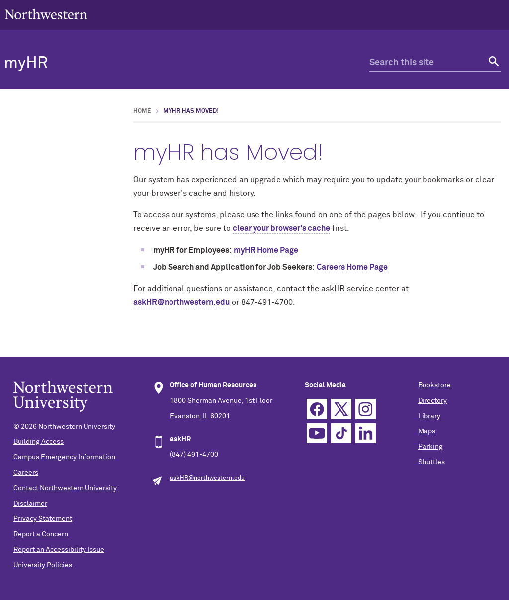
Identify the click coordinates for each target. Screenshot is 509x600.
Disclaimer (30, 503)
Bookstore (434, 385)
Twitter (341, 409)
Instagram (365, 409)
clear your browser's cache (281, 228)
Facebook (317, 409)
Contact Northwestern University (65, 488)
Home (142, 111)
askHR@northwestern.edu (181, 302)
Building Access (38, 441)
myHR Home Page (266, 250)
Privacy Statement (42, 518)
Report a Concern (40, 534)
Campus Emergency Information (64, 457)
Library (429, 416)
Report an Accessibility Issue (58, 549)
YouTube (317, 433)
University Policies (42, 565)
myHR (26, 63)
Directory (432, 400)
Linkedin (365, 433)
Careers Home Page (352, 267)
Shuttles (431, 462)
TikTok (341, 433)
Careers (25, 472)
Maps (426, 431)
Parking (430, 446)
